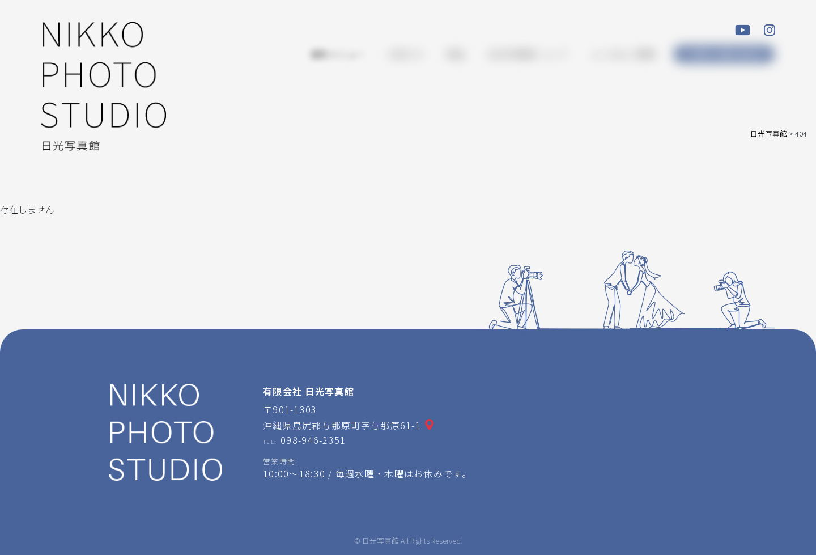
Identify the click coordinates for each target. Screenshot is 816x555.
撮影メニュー (338, 54)
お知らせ (406, 54)
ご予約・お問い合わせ (724, 54)
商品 (456, 54)
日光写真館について (528, 54)
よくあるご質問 (623, 54)
